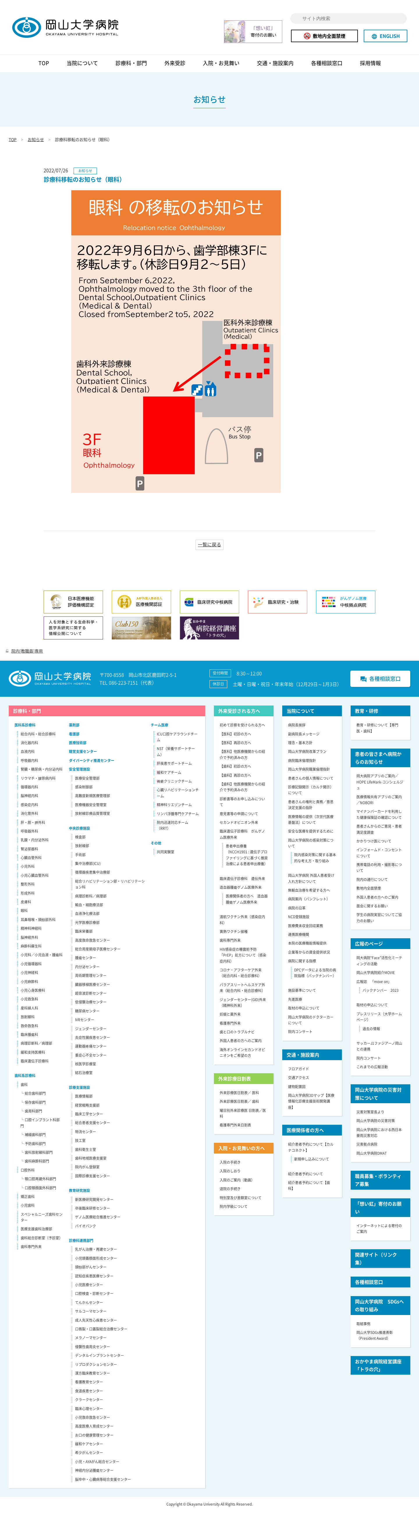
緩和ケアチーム (169, 775)
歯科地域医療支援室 (90, 1160)
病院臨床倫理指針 (302, 763)
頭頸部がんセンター (90, 1269)
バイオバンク (85, 1228)
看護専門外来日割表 (235, 1127)
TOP (43, 66)
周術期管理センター (90, 978)
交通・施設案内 (275, 66)
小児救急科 (29, 1001)
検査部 (80, 839)
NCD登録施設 (298, 919)
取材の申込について (303, 1010)
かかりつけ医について (373, 843)
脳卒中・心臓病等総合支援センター (103, 1482)
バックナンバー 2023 (381, 993)
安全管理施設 (79, 771)
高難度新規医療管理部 (92, 798)
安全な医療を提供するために (310, 833)
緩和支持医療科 (33, 1055)
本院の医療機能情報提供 (307, 945)
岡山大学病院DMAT (371, 1155)
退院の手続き (230, 1191)
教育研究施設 (79, 1193)
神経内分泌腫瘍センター (94, 1473)
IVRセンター (84, 1022)
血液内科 (28, 754)
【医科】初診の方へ (235, 736)
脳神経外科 (29, 940)
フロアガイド (298, 1071)
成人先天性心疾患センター (96, 1322)
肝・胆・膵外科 (33, 825)
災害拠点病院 (366, 1146)
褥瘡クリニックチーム (174, 783)
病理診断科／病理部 (36, 1046)
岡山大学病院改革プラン (307, 754)
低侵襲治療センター (90, 1004)
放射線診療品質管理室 (92, 816)
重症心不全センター (90, 1057)
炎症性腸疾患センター (92, 1040)
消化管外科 (29, 816)
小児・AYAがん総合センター (97, 1464)
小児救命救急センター (92, 1420)
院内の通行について (372, 882)
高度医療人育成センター (94, 1428)
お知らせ (36, 142)
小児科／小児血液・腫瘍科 (42, 957)
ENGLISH (385, 36)
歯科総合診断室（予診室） (42, 1240)
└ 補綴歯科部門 (33, 1137)
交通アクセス (298, 1080)
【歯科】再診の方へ (235, 778)
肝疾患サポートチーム (174, 766)
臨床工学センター (89, 1116)
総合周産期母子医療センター (97, 951)
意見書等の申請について (239, 816)
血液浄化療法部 (87, 916)
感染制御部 (84, 789)
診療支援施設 (79, 1090)
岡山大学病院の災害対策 (375, 1123)
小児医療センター (89, 1287)
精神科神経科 (31, 931)
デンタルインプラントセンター (99, 1358)
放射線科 (28, 1019)
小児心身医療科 (33, 993)
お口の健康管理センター (94, 1437)
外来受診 (174, 66)
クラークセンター (89, 1402)
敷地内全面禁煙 (324, 35)
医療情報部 (84, 1098)
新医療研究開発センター (94, 1202)
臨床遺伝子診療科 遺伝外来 (242, 881)
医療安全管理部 (87, 780)
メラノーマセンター (90, 1340)
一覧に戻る (209, 546)
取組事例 (363, 1326)
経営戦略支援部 (87, 1107)
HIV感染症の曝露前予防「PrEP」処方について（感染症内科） (243, 957)
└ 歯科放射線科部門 (36, 1155)
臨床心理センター (89, 1411)
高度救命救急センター (92, 943)
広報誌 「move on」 (373, 984)
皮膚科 (26, 904)
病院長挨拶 (297, 727)
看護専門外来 (230, 1025)
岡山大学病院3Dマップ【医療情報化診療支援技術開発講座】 (311, 1104)
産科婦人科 (29, 1010)
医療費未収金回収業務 (305, 928)
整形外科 (28, 886)
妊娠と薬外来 (230, 1016)
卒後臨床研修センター (92, 1210)
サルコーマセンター (90, 1313)
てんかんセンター (89, 1305)
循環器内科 (29, 789)
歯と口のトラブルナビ (237, 1034)
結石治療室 (84, 1075)
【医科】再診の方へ (235, 745)
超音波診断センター (90, 995)
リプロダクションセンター (96, 1367)
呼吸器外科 (29, 833)
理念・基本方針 (300, 745)
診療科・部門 (131, 66)
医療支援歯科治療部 (36, 1231)
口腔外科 (28, 1172)
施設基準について (302, 993)
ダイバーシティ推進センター (91, 763)
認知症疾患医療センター (94, 1278)
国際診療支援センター (92, 1178)
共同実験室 (165, 854)
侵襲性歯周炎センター (92, 1349)
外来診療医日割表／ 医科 (239, 1095)
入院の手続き (230, 1165)
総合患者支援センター (92, 1125)
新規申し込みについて (311, 1161)
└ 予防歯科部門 (33, 1146)
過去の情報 (371, 1031)
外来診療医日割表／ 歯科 (239, 1104)
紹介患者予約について (305, 1176)
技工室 (80, 1143)
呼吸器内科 (29, 763)
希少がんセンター (89, 1455)
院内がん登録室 (87, 1169)
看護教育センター (89, 1384)
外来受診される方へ (239, 713)
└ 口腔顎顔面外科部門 (38, 1190)
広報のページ (369, 946)
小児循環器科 (31, 966)
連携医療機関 (298, 937)
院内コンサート (300, 1034)
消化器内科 (29, 745)
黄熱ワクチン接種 (234, 934)
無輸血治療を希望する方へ (309, 892)
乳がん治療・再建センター (96, 1252)
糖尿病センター (87, 1013)
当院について (82, 66)
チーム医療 (159, 727)
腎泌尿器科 (29, 851)
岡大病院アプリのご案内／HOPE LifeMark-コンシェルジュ (379, 784)
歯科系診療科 (25, 1078)
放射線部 (82, 848)
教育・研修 (366, 713)
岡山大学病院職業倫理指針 (309, 771)
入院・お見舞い (221, 66)
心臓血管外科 (31, 860)
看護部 (74, 736)
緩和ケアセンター (89, 1446)
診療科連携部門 (81, 1243)
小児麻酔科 (29, 984)
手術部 (80, 857)
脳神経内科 (29, 798)
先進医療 (295, 1002)
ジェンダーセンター (90, 1031)
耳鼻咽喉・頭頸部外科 (38, 922)
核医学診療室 (85, 1066)
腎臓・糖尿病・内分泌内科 (42, 771)
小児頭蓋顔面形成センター (96, 1261)
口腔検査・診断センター (94, 1296)
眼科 (24, 913)
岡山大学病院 (73, 28)
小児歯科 (28, 1208)
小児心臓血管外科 (35, 878)
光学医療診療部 (87, 925)
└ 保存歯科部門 (33, 1105)
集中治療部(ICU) (88, 866)
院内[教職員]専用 (24, 654)
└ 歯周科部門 (31, 1113)
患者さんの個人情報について (310, 780)
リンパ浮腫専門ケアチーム (178, 816)
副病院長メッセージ (303, 736)
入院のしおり (230, 1173)
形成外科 (28, 895)
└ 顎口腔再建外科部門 (38, 1181)
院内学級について (234, 1209)
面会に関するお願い (372, 908)
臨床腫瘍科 (29, 1037)
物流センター (85, 1134)
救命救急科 (29, 1028)
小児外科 (28, 869)
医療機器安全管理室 (90, 807)
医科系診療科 (25, 727)
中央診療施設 (79, 831)
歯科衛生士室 (85, 1152)
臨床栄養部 (84, 934)
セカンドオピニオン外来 (239, 825)
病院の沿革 (297, 910)
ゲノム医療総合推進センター (97, 1219)
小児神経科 (29, 975)
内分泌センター (87, 969)
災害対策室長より (370, 1114)
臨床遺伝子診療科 (35, 1063)
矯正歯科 (28, 1199)
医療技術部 (77, 745)
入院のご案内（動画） (237, 1182)
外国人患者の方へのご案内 (241, 1043)
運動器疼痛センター (90, 1048)
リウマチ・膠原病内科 (38, 780)
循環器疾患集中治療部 (92, 875)
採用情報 (370, 66)
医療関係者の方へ (305, 1132)
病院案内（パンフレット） (309, 901)
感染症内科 (29, 807)
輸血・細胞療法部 (89, 907)
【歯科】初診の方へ (235, 769)
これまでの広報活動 (372, 1069)
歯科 (24, 1087)
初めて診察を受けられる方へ (242, 727)
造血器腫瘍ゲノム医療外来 (241, 890)
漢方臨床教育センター (92, 1375)
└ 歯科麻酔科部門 (34, 1163)
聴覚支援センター (83, 754)
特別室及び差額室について (241, 1200)
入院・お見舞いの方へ (241, 1150)
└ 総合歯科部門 (33, 1096)
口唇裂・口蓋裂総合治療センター (101, 1331)
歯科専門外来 (31, 1249)
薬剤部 (74, 727)
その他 (156, 845)
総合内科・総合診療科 (38, 736)
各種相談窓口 (326, 66)
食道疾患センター (89, 1393)
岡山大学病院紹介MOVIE (375, 975)
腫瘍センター (85, 960)
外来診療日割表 (234, 1081)
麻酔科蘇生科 (31, 948)
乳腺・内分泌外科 (35, 842)
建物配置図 (297, 1089)
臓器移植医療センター (92, 987)
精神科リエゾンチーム (174, 807)
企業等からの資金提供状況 (309, 954)
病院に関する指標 (302, 963)
